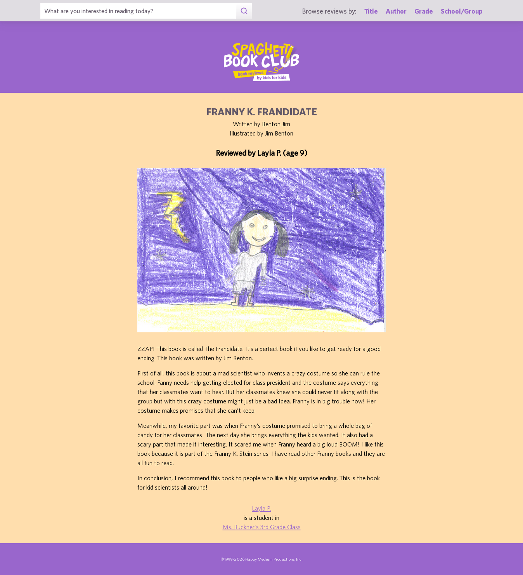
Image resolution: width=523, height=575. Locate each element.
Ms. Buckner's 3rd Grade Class (262, 526)
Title (371, 11)
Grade (423, 11)
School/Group (462, 11)
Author (396, 11)
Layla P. (261, 508)
